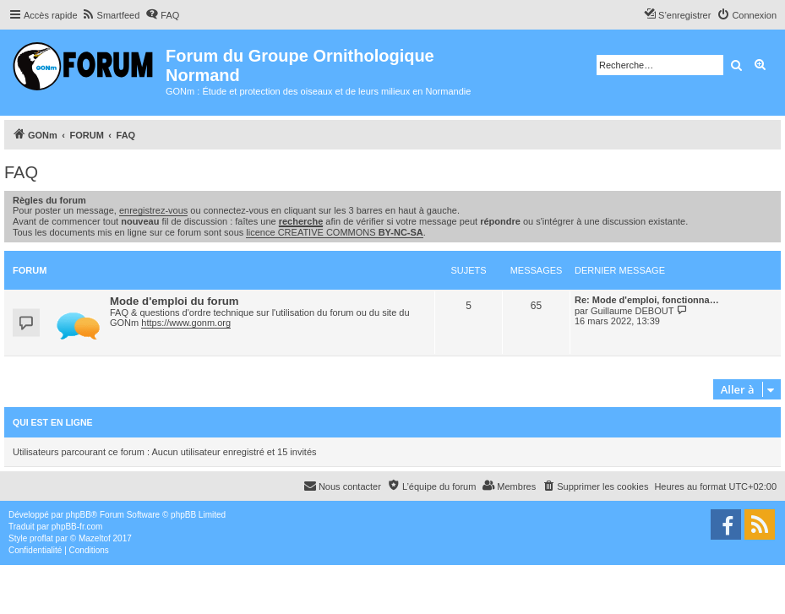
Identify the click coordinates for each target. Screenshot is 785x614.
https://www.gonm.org (186, 323)
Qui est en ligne (53, 422)
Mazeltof (95, 538)
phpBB (78, 514)
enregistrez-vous (153, 210)
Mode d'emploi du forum (174, 301)
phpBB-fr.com (77, 526)
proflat (41, 538)
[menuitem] (111, 15)
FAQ (21, 172)
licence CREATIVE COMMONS (334, 232)
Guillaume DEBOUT (632, 311)
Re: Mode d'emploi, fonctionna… (647, 300)
